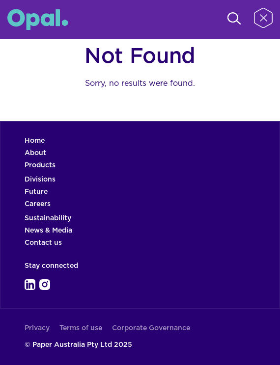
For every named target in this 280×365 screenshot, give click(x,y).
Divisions (40, 179)
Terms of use (80, 328)
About (35, 153)
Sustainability (48, 218)
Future (36, 191)
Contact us (43, 242)
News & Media (48, 230)
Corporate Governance (151, 328)
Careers (38, 204)
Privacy (37, 328)
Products (40, 165)
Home (35, 140)
